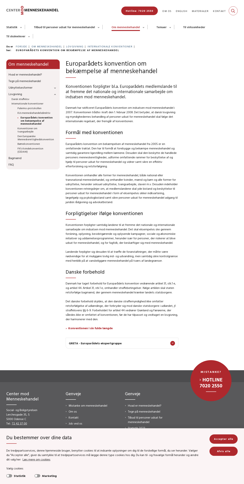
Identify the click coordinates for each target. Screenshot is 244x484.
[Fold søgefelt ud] (233, 10)
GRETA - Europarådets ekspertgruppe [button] (95, 343)
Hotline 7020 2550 (211, 383)
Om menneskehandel (126, 27)
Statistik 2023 (136, 428)
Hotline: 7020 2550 (139, 10)
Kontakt (74, 417)
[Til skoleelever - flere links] (29, 36)
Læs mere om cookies (36, 459)
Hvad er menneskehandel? (144, 405)
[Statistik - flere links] (21, 27)
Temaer (162, 27)
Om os (73, 411)
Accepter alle (223, 439)
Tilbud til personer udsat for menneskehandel (64, 27)
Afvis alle (223, 451)
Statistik (11, 27)
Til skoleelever (15, 36)
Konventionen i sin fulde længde (90, 328)
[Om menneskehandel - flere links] (144, 27)
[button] (54, 87)
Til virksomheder (194, 27)
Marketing (49, 476)
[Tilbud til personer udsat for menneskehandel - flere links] (99, 27)
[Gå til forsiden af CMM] (32, 11)
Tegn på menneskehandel (144, 411)
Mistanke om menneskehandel (88, 405)
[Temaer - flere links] (170, 27)
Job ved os (75, 423)
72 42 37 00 (19, 423)
